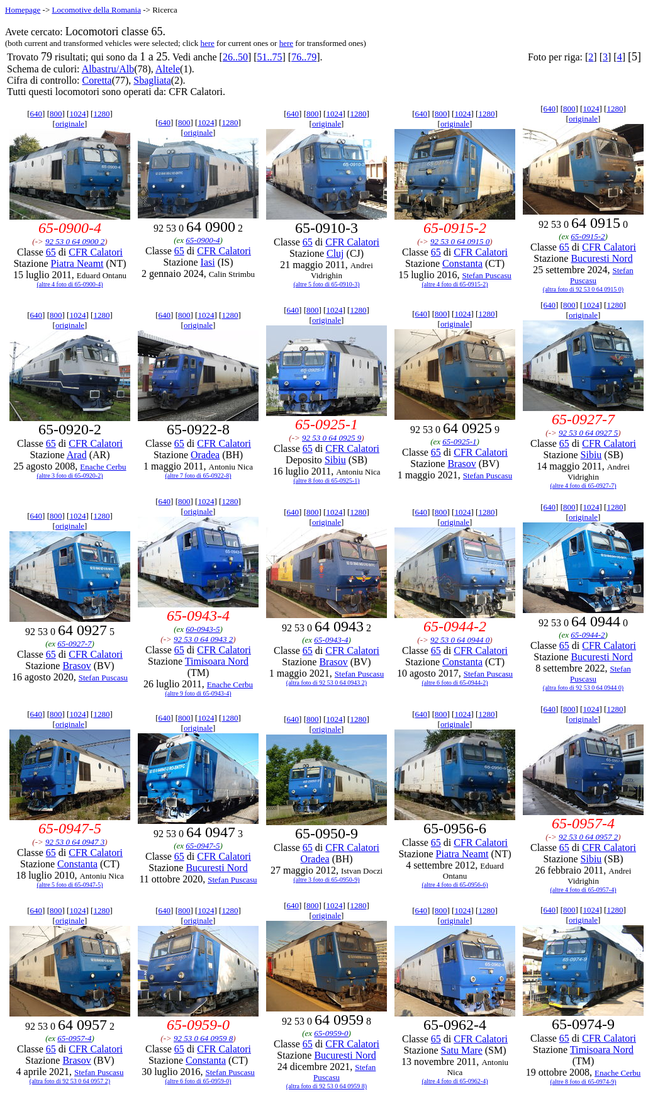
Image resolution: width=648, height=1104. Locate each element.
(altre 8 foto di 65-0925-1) (327, 480)
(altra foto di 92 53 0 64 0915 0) (583, 289)
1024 (77, 113)
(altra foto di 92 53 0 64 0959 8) (326, 1086)
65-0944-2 (588, 634)
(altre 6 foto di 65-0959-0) (198, 1081)
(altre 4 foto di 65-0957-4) (583, 889)
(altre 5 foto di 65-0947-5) (70, 884)
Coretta (97, 80)
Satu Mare (462, 1050)
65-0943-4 (331, 640)
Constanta (462, 263)
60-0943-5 (203, 629)
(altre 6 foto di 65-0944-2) (455, 682)
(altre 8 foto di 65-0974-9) (583, 1081)
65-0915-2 (588, 236)
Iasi (208, 262)
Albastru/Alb (108, 69)
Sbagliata (152, 80)
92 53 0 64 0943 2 (203, 639)
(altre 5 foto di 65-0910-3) (327, 284)
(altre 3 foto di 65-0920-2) (70, 475)
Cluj (335, 253)
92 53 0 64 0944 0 (459, 640)
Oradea (205, 454)
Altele (167, 69)
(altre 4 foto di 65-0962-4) (455, 1081)
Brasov (461, 463)
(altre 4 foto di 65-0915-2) (455, 284)
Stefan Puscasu (486, 275)
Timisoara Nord (217, 661)
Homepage (22, 9)
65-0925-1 (459, 441)
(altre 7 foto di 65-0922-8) (198, 475)
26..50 (235, 57)
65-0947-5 (203, 845)
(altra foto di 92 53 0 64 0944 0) (583, 687)
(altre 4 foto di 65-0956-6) (455, 884)
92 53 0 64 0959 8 (203, 1038)
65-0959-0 (331, 1033)
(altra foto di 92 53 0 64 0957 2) (70, 1081)
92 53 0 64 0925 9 (331, 437)
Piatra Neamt (77, 263)
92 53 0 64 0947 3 (74, 842)
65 (51, 252)
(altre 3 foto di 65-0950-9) (327, 879)
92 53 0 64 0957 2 (588, 837)
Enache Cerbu (103, 466)
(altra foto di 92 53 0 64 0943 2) (326, 682)
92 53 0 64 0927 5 (588, 432)
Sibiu (335, 459)
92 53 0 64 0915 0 (459, 241)
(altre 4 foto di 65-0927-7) (583, 485)
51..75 (269, 57)
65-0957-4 (74, 1038)
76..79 (303, 57)
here (207, 43)
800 (56, 113)
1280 (101, 113)
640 (36, 113)
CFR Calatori (96, 252)
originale (69, 123)
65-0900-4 (203, 240)
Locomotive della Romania (96, 9)
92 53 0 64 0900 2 (74, 241)
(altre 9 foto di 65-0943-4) (198, 693)
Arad (77, 454)
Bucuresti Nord (601, 258)
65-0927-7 (74, 643)
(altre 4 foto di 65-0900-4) (70, 284)
